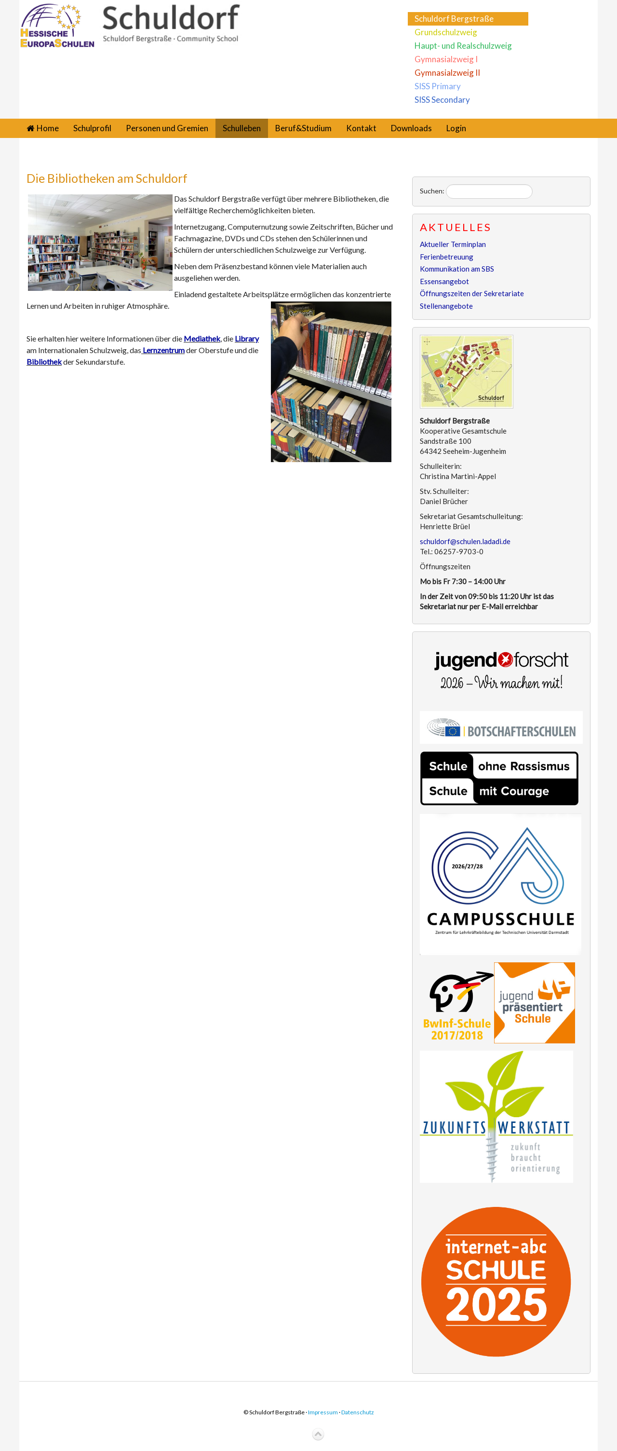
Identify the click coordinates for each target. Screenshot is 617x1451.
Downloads (411, 128)
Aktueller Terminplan (453, 244)
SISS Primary (438, 86)
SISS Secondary (442, 100)
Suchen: (432, 191)
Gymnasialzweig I (446, 59)
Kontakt (361, 128)
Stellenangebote (446, 305)
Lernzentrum (164, 350)
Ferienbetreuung (446, 256)
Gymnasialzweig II (447, 73)
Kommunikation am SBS (457, 268)
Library (247, 338)
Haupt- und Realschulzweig (463, 46)
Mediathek (202, 338)
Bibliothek (44, 361)
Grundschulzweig (446, 32)
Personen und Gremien (167, 128)
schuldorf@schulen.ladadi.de (465, 541)
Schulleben (242, 128)
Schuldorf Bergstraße (454, 19)
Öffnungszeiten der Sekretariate (472, 293)
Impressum (323, 1412)
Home (48, 128)
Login (456, 128)
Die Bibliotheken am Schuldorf (107, 178)
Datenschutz (357, 1412)
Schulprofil (92, 128)
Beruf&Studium (303, 128)
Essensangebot (444, 281)
